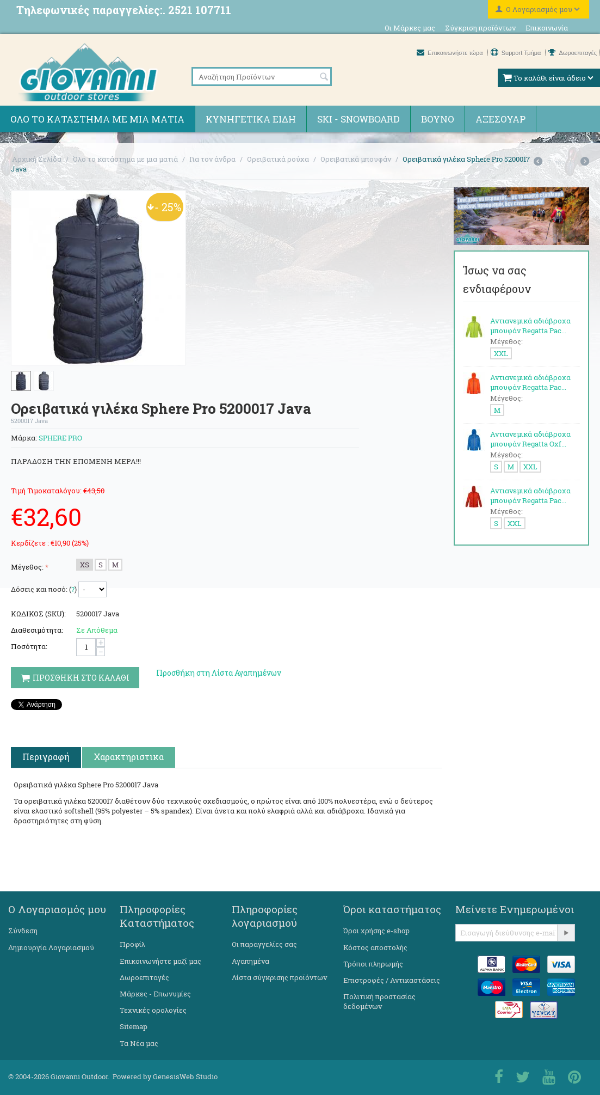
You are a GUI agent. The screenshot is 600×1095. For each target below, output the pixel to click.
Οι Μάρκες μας (410, 28)
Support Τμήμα (517, 53)
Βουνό (437, 119)
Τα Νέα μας (139, 1043)
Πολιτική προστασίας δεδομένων (379, 1001)
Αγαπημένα (250, 961)
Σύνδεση (23, 930)
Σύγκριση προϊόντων (480, 28)
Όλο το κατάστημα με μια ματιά (97, 119)
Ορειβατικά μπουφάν (355, 159)
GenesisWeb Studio (185, 1076)
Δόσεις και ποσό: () (44, 589)
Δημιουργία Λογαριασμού (51, 947)
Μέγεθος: (27, 567)
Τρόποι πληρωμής (373, 964)
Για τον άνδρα (212, 159)
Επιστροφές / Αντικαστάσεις (391, 980)
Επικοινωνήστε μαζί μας (160, 961)
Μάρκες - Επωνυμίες (155, 994)
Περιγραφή (46, 756)
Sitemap (133, 1026)
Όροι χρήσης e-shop (376, 930)
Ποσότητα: (29, 646)
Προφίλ (132, 944)
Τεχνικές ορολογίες (153, 1010)
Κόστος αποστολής (375, 947)
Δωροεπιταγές (572, 53)
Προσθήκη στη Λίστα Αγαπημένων (218, 673)
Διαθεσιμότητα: (37, 630)
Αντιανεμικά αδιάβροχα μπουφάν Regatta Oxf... (530, 439)
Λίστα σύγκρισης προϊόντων (279, 977)
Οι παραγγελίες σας (264, 944)
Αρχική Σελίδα (36, 159)
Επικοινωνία (546, 28)
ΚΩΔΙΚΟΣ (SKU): (38, 614)
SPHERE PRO (60, 438)
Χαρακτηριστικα (129, 756)
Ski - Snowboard (358, 119)
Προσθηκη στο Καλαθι (75, 677)
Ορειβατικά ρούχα (278, 159)
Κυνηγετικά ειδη (251, 119)
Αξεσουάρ (500, 119)
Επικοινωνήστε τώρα (451, 53)
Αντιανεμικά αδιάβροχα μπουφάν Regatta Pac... (530, 325)
